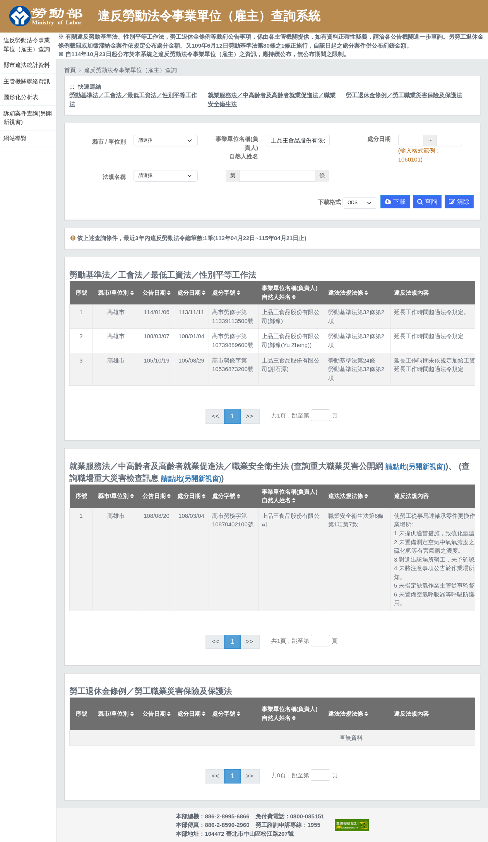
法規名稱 (114, 177)
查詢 (427, 201)
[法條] (277, 176)
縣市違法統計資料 (26, 65)
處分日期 (378, 139)
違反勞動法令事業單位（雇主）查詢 (26, 44)
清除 (459, 201)
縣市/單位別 (116, 292)
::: (1, 30)
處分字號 (226, 292)
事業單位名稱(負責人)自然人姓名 (237, 148)
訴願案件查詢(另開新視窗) (27, 117)
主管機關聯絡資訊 (26, 81)
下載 (395, 201)
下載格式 (329, 202)
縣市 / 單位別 (109, 141)
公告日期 (156, 292)
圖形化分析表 (20, 97)
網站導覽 (15, 138)
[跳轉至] (320, 415)
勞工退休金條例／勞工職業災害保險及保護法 (404, 95)
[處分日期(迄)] (449, 140)
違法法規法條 (348, 292)
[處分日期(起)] (411, 140)
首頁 (70, 70)
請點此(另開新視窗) (415, 467)
